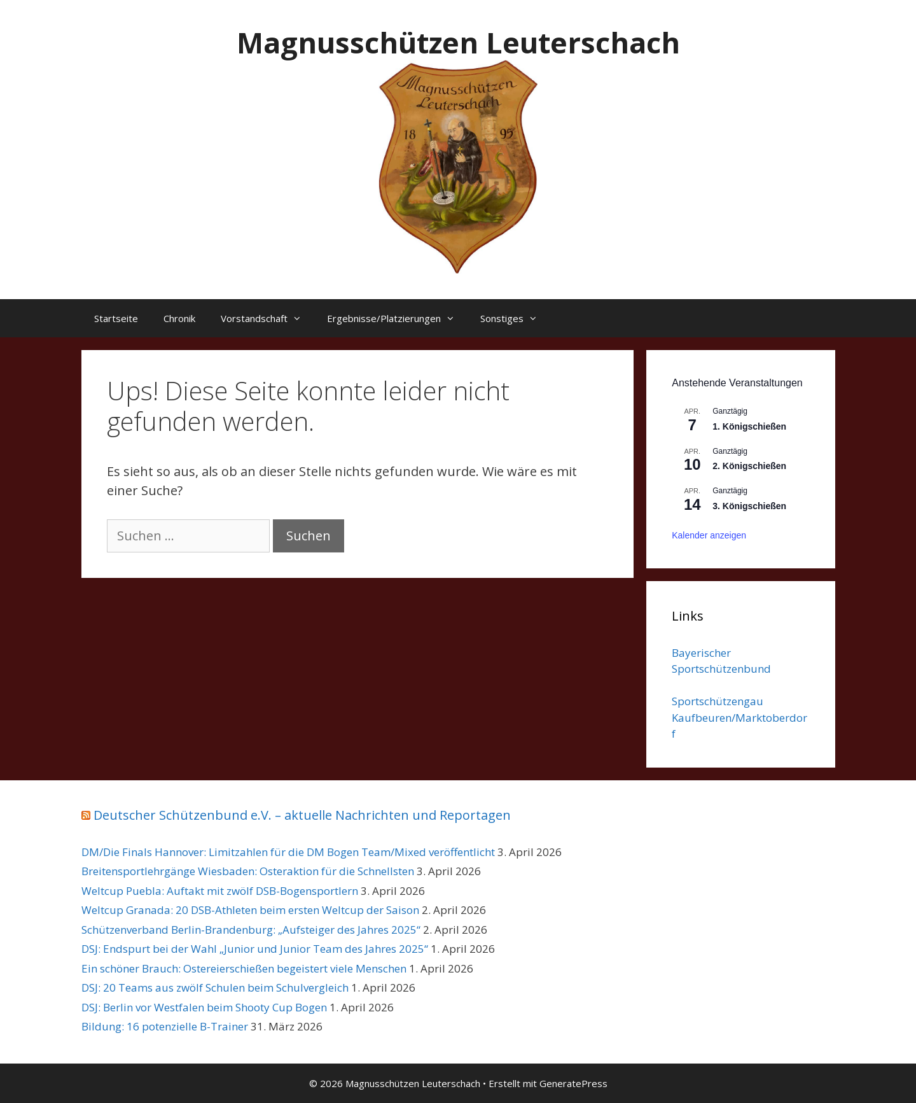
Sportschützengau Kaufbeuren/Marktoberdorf (739, 717)
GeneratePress (573, 1083)
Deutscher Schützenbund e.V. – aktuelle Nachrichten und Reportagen (302, 815)
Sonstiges (515, 318)
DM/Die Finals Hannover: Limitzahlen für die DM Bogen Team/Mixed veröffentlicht (288, 852)
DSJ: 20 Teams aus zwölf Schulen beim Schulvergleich (215, 987)
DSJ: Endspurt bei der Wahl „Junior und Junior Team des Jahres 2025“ (254, 948)
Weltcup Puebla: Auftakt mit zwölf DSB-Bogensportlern (219, 890)
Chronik (179, 318)
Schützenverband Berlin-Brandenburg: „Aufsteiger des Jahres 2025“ (250, 929)
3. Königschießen (749, 506)
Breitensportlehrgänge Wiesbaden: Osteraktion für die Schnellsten (247, 871)
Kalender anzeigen (709, 535)
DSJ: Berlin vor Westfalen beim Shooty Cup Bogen (204, 1007)
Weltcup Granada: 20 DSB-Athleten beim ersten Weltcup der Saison (250, 910)
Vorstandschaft (267, 318)
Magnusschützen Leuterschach (458, 42)
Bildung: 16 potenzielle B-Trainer (164, 1026)
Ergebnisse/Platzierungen (397, 318)
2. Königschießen (749, 466)
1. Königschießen (749, 426)
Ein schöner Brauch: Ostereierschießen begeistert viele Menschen (243, 968)
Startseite (116, 318)
